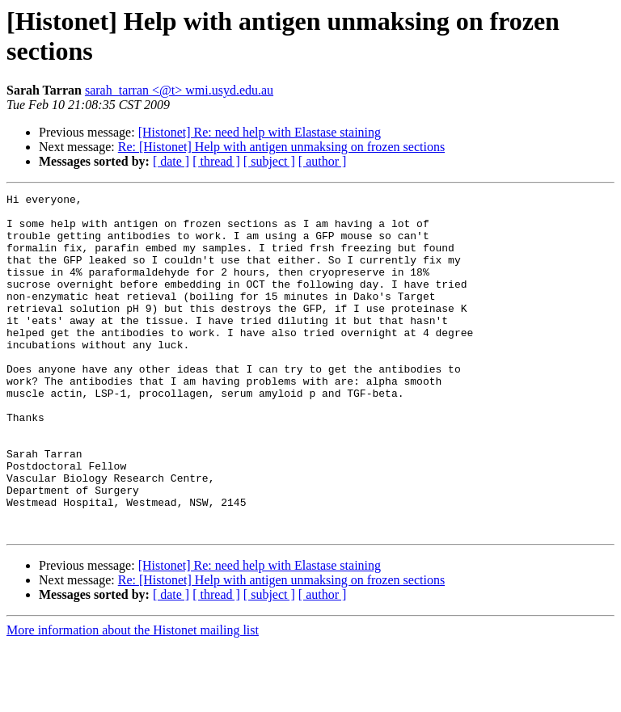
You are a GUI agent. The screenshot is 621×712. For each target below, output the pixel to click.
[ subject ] (269, 161)
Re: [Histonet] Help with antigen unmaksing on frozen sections (281, 147)
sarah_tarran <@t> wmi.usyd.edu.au (179, 90)
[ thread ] (216, 161)
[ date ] (171, 161)
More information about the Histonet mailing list (132, 698)
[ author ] (322, 161)
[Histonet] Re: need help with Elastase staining (259, 132)
